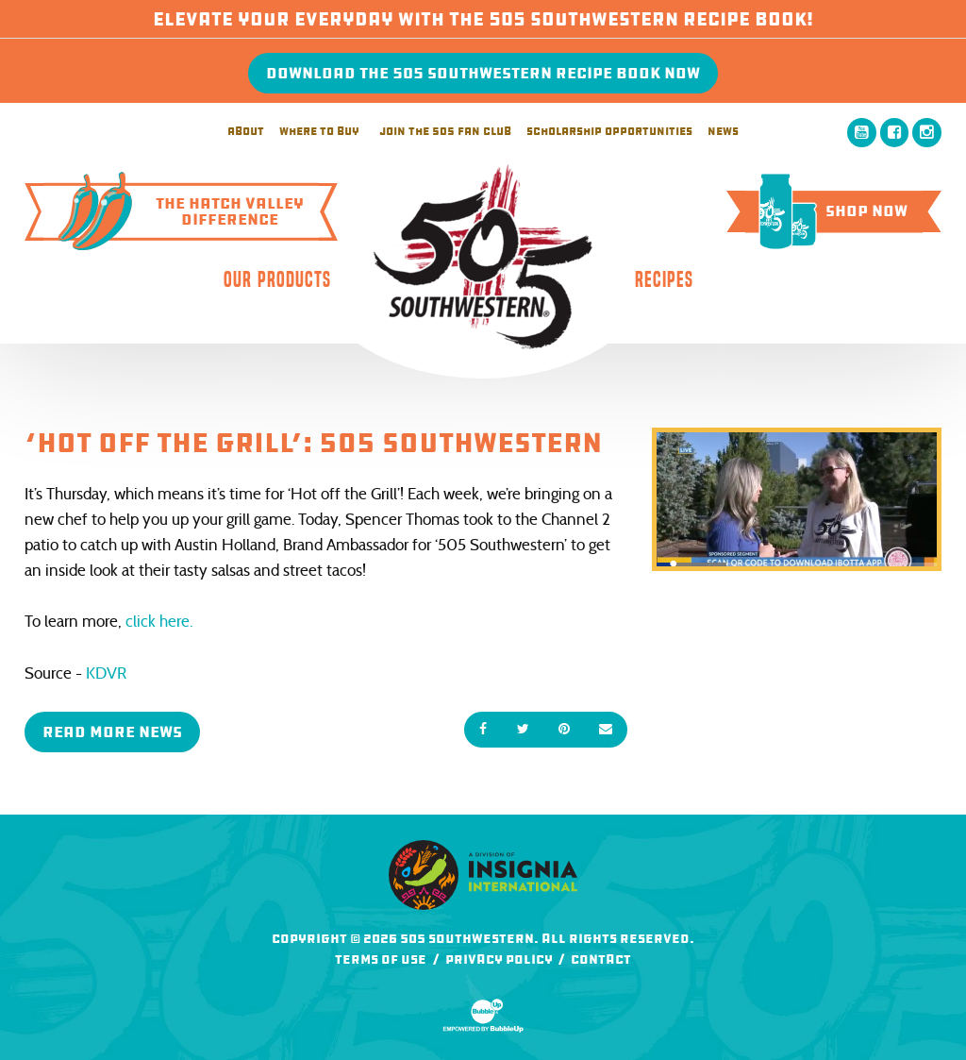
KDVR (106, 673)
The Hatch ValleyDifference (173, 211)
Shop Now (826, 211)
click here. (158, 621)
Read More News (112, 732)
